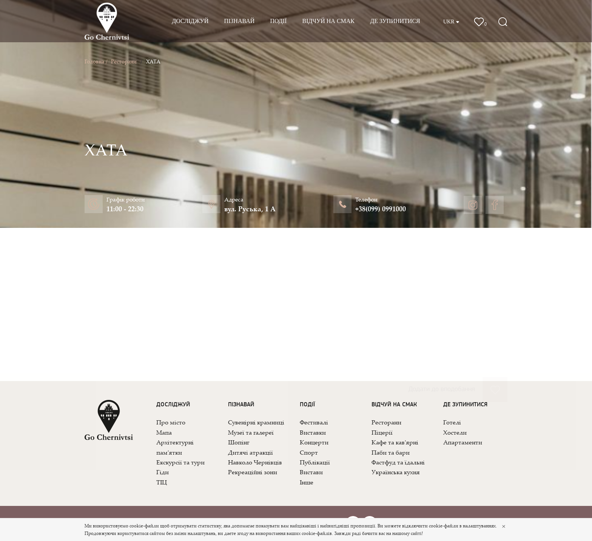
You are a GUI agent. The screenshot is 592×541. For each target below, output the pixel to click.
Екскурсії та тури (180, 462)
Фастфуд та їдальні (398, 462)
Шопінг (238, 442)
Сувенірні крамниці (256, 422)
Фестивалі (314, 422)
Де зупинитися (395, 21)
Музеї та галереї (251, 432)
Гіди (162, 472)
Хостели (455, 432)
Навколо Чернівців (255, 462)
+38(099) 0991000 (380, 208)
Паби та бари (391, 452)
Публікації (315, 462)
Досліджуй (190, 21)
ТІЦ (161, 482)
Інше (306, 482)
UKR (451, 22)
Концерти (314, 442)
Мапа (164, 432)
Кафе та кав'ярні (395, 442)
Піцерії (382, 432)
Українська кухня (396, 472)
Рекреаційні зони (252, 472)
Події (278, 21)
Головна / (96, 61)
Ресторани (124, 61)
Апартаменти (462, 442)
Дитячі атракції (250, 452)
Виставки (313, 432)
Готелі (452, 422)
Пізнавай (239, 21)
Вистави (311, 472)
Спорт (309, 452)
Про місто (170, 422)
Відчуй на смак (328, 21)
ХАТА (153, 61)
